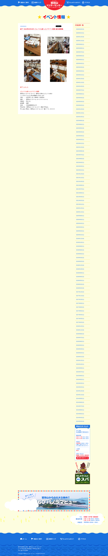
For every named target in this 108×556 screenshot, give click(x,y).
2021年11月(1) (80, 177)
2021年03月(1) (80, 196)
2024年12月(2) (80, 78)
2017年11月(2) (80, 295)
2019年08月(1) (80, 246)
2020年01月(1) (80, 234)
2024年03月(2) (80, 101)
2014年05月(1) (80, 413)
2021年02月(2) (80, 200)
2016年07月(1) (80, 337)
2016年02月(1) (80, 352)
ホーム (23, 539)
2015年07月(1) (80, 371)
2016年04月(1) (80, 349)
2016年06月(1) (80, 341)
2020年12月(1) (80, 208)
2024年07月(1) (80, 90)
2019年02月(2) (80, 261)
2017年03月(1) (80, 318)
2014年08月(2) (80, 402)
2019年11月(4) (80, 238)
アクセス (86, 3)
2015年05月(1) (80, 379)
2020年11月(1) (80, 212)
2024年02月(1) (80, 105)
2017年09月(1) (80, 303)
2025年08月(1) (80, 48)
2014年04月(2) (80, 417)
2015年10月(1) (80, 364)
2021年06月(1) (80, 193)
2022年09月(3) (80, 151)
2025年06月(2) (80, 55)
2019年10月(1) (80, 242)
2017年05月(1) (80, 311)
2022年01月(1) (80, 170)
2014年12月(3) (80, 391)
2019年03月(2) (80, 257)
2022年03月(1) (80, 166)
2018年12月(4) (80, 265)
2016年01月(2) (80, 356)
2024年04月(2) (80, 97)
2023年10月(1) (80, 116)
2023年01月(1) (80, 143)
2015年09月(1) (80, 368)
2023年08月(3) (80, 120)
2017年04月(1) (80, 314)
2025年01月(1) (80, 75)
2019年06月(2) (80, 250)
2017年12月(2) (80, 292)
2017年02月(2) (80, 322)
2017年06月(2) (80, 307)
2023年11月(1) (80, 113)
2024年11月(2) (80, 82)
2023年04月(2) (80, 132)
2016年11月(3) (80, 330)
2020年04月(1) (80, 223)
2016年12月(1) (80, 326)
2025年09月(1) (80, 44)
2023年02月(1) (80, 139)
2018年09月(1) (80, 273)
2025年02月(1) (80, 71)
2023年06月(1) (80, 124)
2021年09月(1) (80, 185)
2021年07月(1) (80, 189)
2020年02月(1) (80, 231)
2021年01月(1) (80, 204)
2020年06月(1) (80, 219)
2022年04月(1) (80, 162)
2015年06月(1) (80, 375)
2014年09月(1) (80, 398)
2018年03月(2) (80, 284)
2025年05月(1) (80, 59)
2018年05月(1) (80, 280)
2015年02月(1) (80, 387)
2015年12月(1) (80, 360)
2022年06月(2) (80, 158)
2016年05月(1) (80, 345)
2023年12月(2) (80, 109)
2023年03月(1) (80, 135)
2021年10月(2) (80, 181)
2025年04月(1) (80, 63)
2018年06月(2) (80, 276)
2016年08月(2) (80, 333)
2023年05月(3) (80, 128)
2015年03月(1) (80, 383)
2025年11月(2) (80, 40)
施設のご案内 (23, 3)
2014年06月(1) (80, 410)
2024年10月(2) (80, 86)
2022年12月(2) (80, 147)
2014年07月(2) (80, 406)
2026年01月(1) (80, 33)
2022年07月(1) (80, 154)
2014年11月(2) (80, 394)
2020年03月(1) (80, 227)
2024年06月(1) (80, 94)
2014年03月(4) (80, 421)
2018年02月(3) (80, 288)
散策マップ (36, 3)
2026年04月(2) (80, 29)
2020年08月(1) (80, 215)
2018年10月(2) (80, 269)
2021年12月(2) (80, 174)
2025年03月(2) (80, 67)
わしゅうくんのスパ (73, 3)
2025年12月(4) (80, 36)
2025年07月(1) (80, 52)
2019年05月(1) (80, 253)
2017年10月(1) (80, 299)
